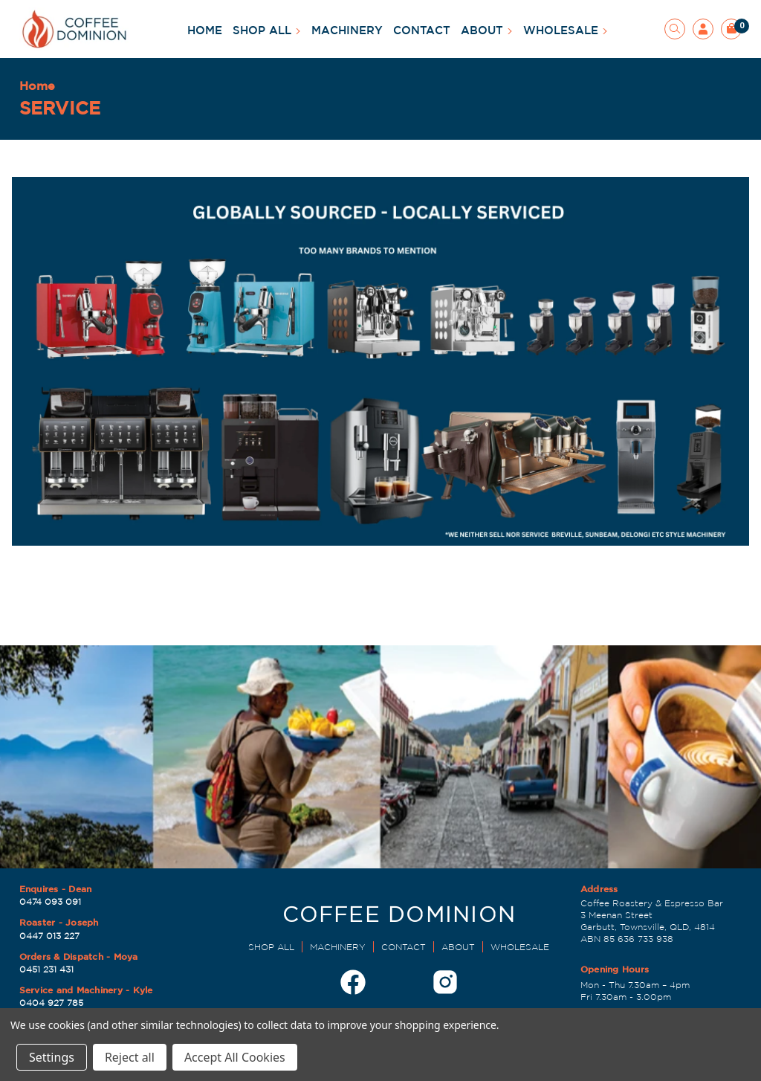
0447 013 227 (49, 935)
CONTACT (421, 30)
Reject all (130, 1057)
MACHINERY (347, 30)
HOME (204, 30)
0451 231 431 (46, 969)
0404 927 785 (51, 1002)
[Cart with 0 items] (731, 29)
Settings (51, 1057)
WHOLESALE (565, 30)
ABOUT (487, 30)
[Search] (674, 29)
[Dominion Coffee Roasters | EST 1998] (399, 918)
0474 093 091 (50, 901)
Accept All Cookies (234, 1057)
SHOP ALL (267, 30)
